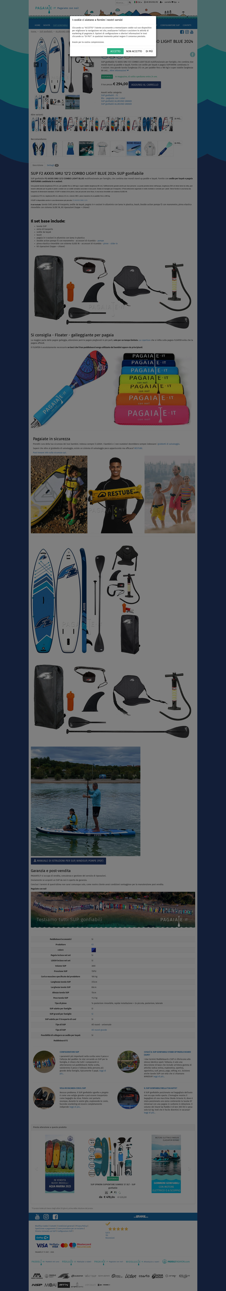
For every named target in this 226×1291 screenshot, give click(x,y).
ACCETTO (115, 51)
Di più (149, 51)
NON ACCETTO (134, 51)
